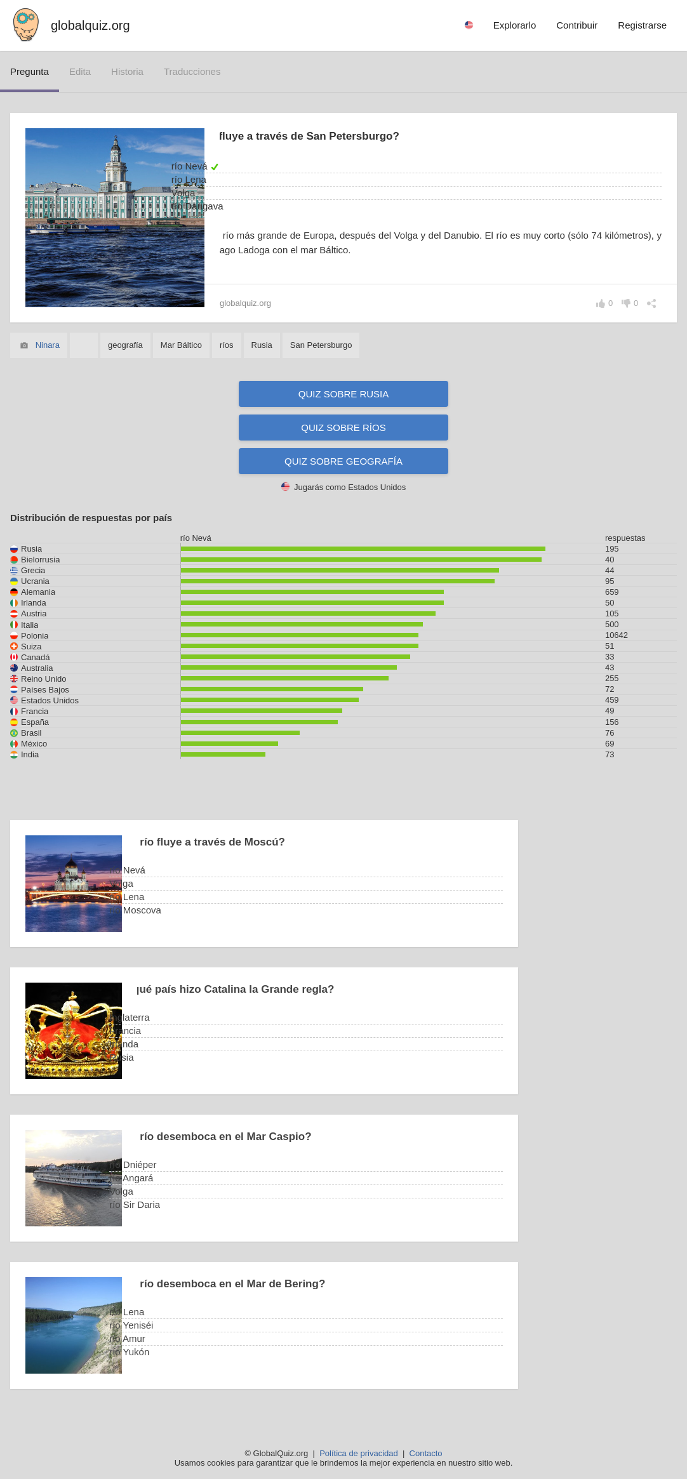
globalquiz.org (90, 25)
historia (127, 71)
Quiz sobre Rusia (343, 393)
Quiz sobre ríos (343, 427)
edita (80, 71)
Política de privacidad (358, 1453)
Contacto (426, 1453)
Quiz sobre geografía (343, 461)
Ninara (48, 345)
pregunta (29, 71)
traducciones (192, 71)
